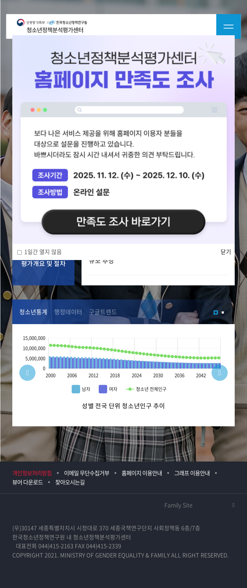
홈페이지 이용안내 (142, 473)
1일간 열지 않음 (43, 251)
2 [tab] (223, 312)
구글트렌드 (103, 311)
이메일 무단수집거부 (86, 473)
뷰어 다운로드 (27, 482)
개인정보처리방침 (32, 473)
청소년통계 (33, 311)
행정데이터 (68, 311)
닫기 (226, 251)
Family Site (178, 505)
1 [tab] (216, 312)
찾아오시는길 (70, 482)
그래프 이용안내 (192, 473)
